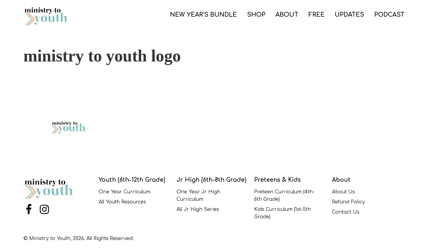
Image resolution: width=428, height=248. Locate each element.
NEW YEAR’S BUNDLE (203, 14)
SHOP (256, 14)
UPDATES (349, 14)
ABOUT (287, 14)
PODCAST (389, 14)
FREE (317, 14)
